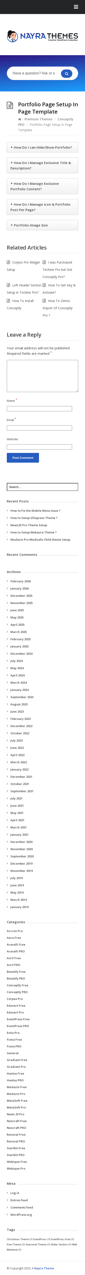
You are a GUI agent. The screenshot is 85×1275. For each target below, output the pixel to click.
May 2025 (17, 617)
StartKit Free (16, 1148)
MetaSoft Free (17, 1101)
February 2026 (20, 581)
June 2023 (17, 711)
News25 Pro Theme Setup (28, 525)
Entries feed (19, 1200)
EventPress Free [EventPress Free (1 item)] (62, 1239)
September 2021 (22, 791)
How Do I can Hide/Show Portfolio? (43, 147)
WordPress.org (21, 1215)
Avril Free (14, 958)
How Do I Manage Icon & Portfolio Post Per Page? (40, 207)
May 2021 (17, 813)
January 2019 (19, 907)
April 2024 (17, 675)
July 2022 (16, 740)
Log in (14, 1193)
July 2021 (16, 798)
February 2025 (20, 639)
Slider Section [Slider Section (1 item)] (61, 1244)
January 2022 (19, 769)
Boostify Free (16, 972)
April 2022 (17, 755)
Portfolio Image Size (31, 225)
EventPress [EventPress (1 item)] (42, 1239)
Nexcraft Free (17, 1121)
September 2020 (22, 856)
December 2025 (21, 596)
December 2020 (21, 842)
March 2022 (18, 762)
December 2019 (21, 863)
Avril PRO (13, 965)
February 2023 (20, 719)
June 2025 (17, 610)
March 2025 (18, 632)
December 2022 (21, 726)
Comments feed (21, 1207)
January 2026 (19, 588)
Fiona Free (14, 1039)
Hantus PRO (15, 1080)
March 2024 (18, 682)
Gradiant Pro (16, 1067)
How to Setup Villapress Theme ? (34, 518)
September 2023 (22, 697)
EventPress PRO (18, 1026)
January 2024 (19, 690)
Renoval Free (16, 1134)
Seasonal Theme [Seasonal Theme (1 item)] (38, 1244)
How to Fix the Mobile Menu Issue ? (35, 511)
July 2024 (16, 661)
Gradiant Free (17, 1060)
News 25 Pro (15, 1114)
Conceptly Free (17, 985)
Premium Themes (38, 119)
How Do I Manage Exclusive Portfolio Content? (34, 186)
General (13, 1053)
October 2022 (19, 733)
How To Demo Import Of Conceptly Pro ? (58, 308)
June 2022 (17, 748)
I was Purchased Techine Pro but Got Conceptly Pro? (57, 269)
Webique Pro (16, 1168)
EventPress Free (18, 1019)
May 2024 (17, 668)
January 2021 (19, 835)
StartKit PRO (15, 1155)
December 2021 (21, 777)
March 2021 (18, 827)
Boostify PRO (16, 978)
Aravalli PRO (16, 951)
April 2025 (17, 625)
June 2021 (17, 806)
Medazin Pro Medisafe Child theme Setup (40, 540)
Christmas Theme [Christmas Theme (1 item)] (20, 1239)
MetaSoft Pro (16, 1107)
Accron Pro (15, 931)
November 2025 (21, 603)
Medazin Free (17, 1087)
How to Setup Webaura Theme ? (33, 532)
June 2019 (17, 885)
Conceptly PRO (17, 992)
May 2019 (17, 892)
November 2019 (21, 871)
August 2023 (19, 704)
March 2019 (18, 900)
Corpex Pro (15, 999)
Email (11, 420)
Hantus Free (15, 1073)
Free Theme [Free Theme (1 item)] (16, 1244)
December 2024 (21, 654)
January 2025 (19, 646)
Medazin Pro (16, 1094)
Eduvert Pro (15, 1012)
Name (12, 401)
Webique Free (17, 1162)
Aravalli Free (16, 944)
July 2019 (16, 878)
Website (12, 439)
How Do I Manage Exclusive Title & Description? (40, 165)
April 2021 (17, 820)
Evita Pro (13, 1033)
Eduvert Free (16, 1006)
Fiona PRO (14, 1046)
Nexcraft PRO (16, 1128)
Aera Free (14, 938)
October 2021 (19, 784)
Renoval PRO (16, 1141)
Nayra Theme (44, 1268)
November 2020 (21, 849)
